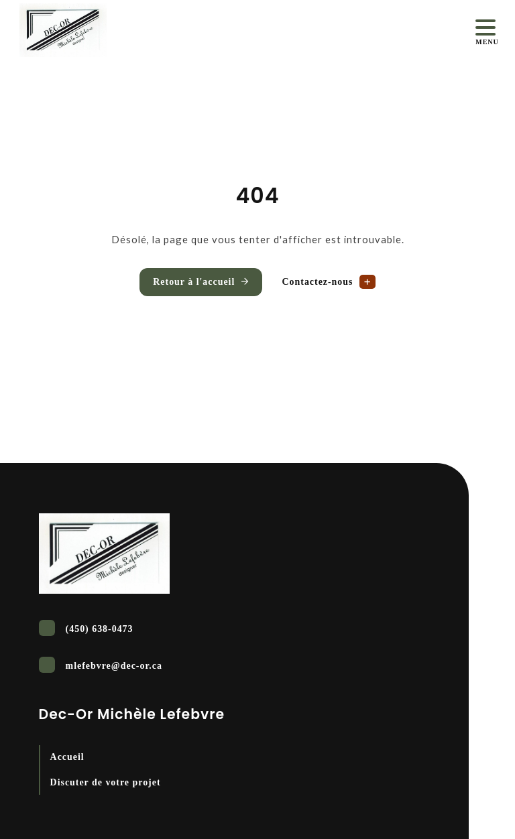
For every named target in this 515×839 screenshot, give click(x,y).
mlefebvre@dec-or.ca (100, 665)
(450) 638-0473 (86, 628)
